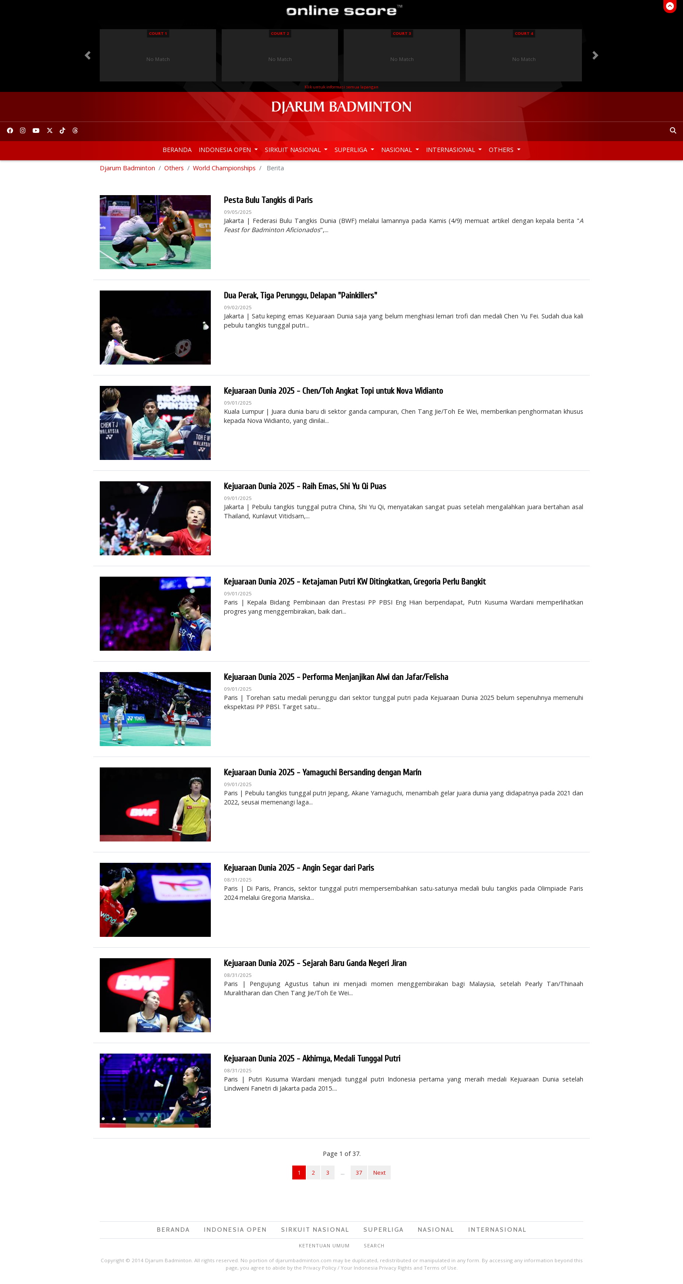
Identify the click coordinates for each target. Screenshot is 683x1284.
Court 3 (402, 33)
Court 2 (280, 33)
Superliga (352, 149)
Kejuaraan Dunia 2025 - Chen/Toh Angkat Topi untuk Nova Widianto (333, 394)
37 (359, 1175)
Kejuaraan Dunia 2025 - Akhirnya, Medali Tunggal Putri (312, 1061)
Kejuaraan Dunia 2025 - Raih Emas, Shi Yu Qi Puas (305, 489)
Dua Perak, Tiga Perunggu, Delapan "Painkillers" (300, 298)
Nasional (397, 149)
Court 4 (524, 33)
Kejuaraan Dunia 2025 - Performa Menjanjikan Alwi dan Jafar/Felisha (336, 680)
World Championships (224, 170)
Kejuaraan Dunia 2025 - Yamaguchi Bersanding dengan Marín (322, 775)
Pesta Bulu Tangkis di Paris (268, 203)
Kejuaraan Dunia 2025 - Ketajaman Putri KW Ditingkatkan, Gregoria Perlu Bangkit (355, 584)
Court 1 (158, 33)
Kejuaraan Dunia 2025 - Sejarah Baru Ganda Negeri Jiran (315, 966)
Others (502, 149)
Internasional (451, 149)
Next (379, 1175)
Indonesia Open (226, 149)
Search (374, 1247)
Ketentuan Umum (324, 1247)
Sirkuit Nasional (294, 149)
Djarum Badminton (127, 170)
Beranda (177, 149)
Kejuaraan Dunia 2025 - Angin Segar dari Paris (299, 870)
